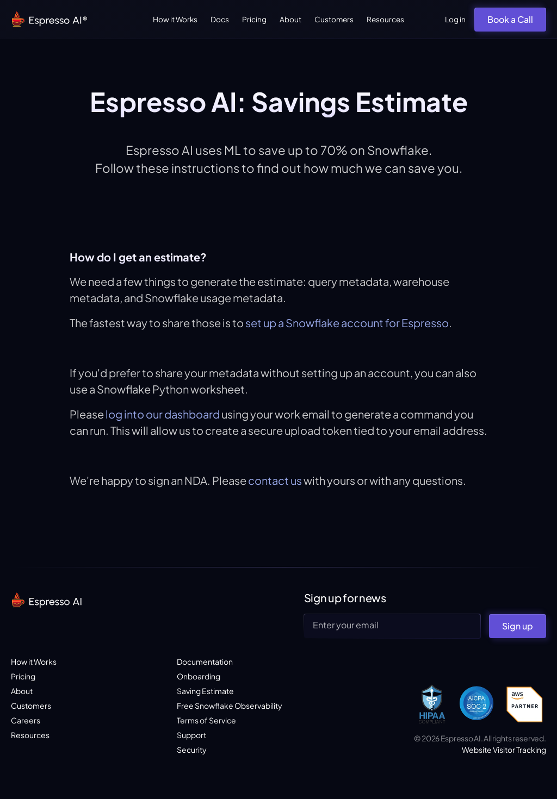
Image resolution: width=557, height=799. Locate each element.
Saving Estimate (205, 691)
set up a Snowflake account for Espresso (347, 322)
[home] (50, 19)
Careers (25, 720)
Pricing (254, 19)
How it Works (175, 19)
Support (191, 735)
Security (192, 749)
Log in (455, 19)
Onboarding (198, 676)
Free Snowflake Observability (229, 705)
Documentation (205, 661)
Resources (385, 19)
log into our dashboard (163, 414)
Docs (220, 19)
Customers (334, 19)
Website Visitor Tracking (504, 749)
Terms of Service (206, 720)
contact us (274, 480)
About (290, 19)
